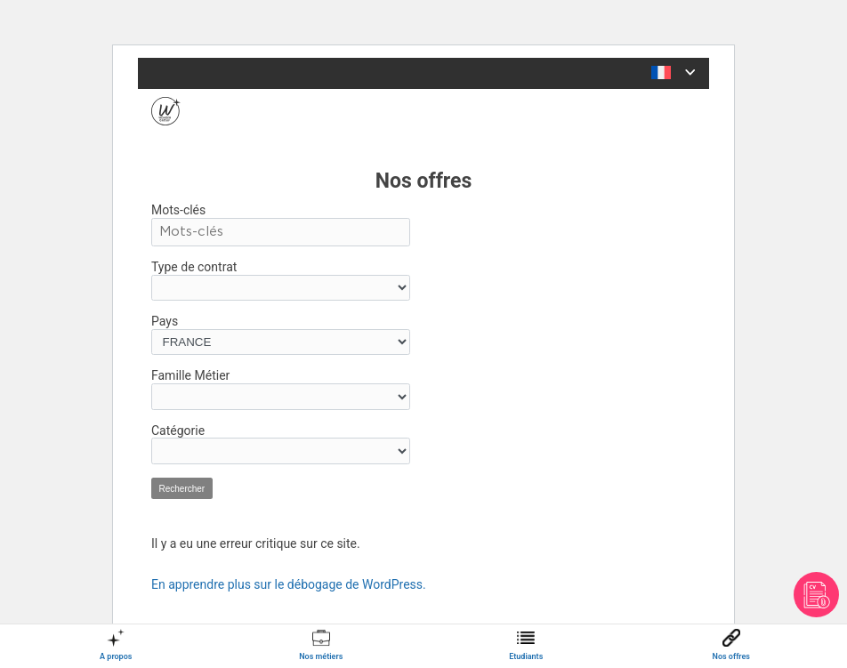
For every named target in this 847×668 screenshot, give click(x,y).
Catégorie (178, 430)
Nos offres (731, 656)
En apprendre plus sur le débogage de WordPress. (288, 584)
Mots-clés (178, 210)
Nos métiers (321, 656)
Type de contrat (194, 267)
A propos (116, 656)
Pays (164, 321)
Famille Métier (190, 375)
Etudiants (526, 656)
